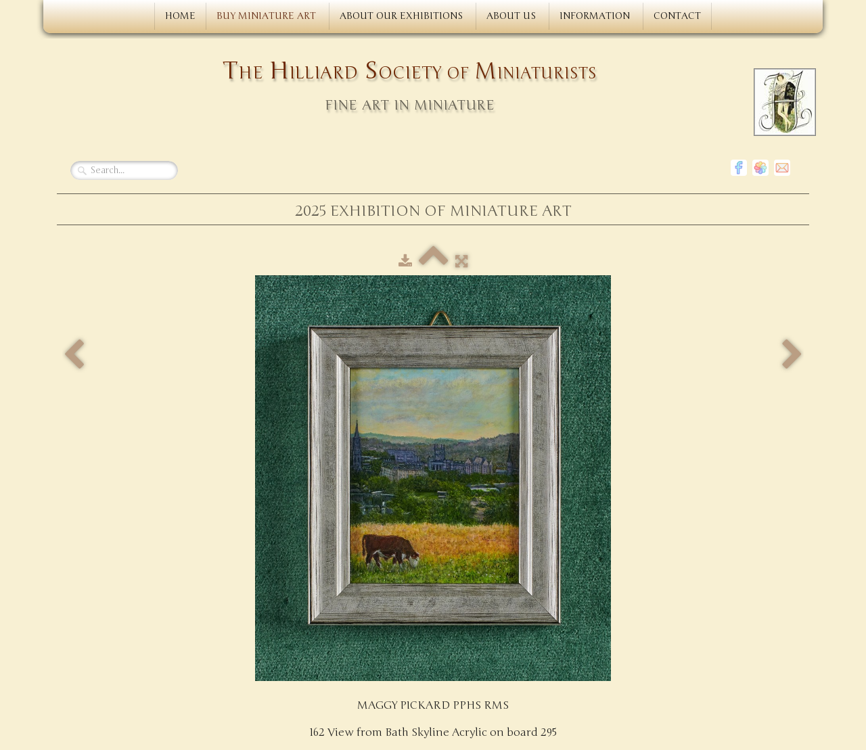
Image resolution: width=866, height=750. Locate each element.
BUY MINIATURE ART (267, 16)
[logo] (430, 87)
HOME (180, 16)
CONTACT (677, 16)
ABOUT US (512, 16)
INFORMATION (596, 16)
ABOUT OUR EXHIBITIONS (402, 16)
